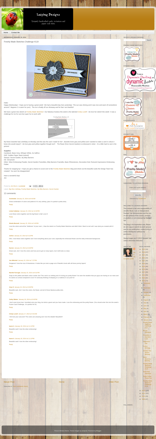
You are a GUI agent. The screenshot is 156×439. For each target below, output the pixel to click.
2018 (143, 269)
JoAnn (11, 236)
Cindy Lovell (82, 112)
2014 (143, 281)
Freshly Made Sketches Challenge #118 (147, 383)
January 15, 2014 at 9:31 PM (30, 272)
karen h (11, 326)
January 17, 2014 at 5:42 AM (27, 314)
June (145, 306)
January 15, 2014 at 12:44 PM (30, 211)
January (146, 320)
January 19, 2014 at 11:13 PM (24, 326)
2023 (143, 255)
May (145, 308)
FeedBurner (142, 198)
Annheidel (12, 198)
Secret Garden (54, 189)
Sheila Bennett (14, 223)
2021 (143, 261)
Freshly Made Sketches (34, 112)
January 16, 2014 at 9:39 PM (24, 287)
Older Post (114, 382)
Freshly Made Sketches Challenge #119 (147, 366)
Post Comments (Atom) (20, 386)
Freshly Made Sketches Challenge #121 (147, 325)
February (147, 317)
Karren (11, 248)
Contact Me (15, 32)
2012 (143, 393)
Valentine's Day (146, 342)
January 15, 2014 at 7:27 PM (27, 260)
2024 (143, 252)
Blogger (98, 431)
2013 (143, 390)
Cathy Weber (13, 299)
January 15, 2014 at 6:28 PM (24, 248)
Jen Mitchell (13, 260)
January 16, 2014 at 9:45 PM (28, 299)
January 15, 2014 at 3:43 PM (29, 223)
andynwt (84, 431)
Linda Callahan (14, 211)
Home (6, 32)
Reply (11, 204)
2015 (143, 278)
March (146, 314)
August (146, 300)
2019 (143, 266)
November (147, 288)
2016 (143, 275)
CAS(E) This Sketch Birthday (147, 352)
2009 (143, 399)
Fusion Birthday (146, 347)
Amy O (11, 287)
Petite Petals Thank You (147, 377)
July (145, 303)
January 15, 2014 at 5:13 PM (23, 236)
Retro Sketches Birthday (147, 359)
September (147, 295)
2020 (143, 263)
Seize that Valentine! (147, 372)
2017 (143, 272)
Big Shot (12, 189)
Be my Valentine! (147, 331)
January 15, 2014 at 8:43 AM (26, 198)
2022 (143, 258)
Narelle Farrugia (14, 272)
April (145, 311)
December (147, 283)
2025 (143, 249)
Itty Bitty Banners (42, 189)
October (146, 292)
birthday (17, 189)
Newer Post (9, 382)
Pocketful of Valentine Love (147, 336)
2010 (143, 396)
